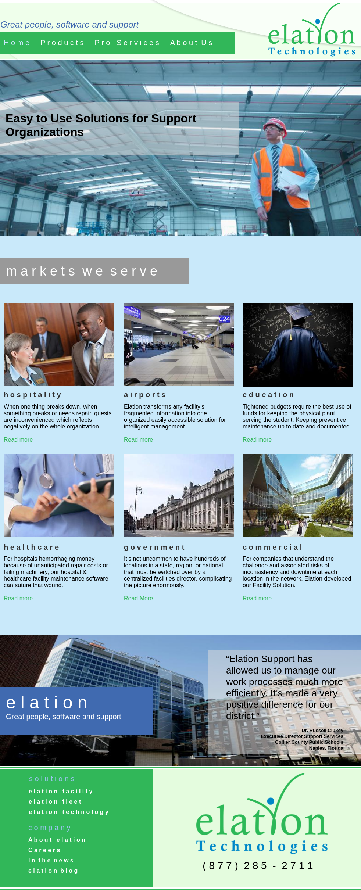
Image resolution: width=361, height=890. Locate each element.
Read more (18, 440)
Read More (138, 598)
